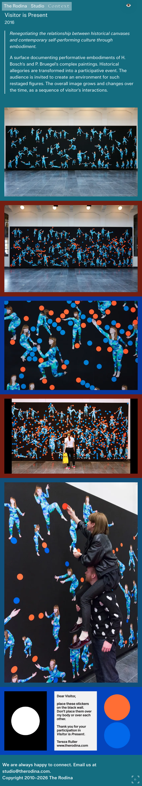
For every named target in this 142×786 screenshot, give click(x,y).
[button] (71, 151)
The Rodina (15, 6)
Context (59, 6)
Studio (37, 6)
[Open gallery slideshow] (135, 779)
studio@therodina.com (26, 771)
